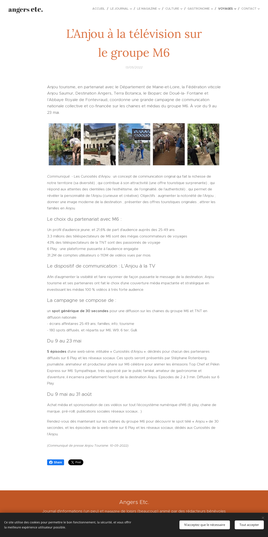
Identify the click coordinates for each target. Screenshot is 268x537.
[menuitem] (99, 8)
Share (55, 462)
